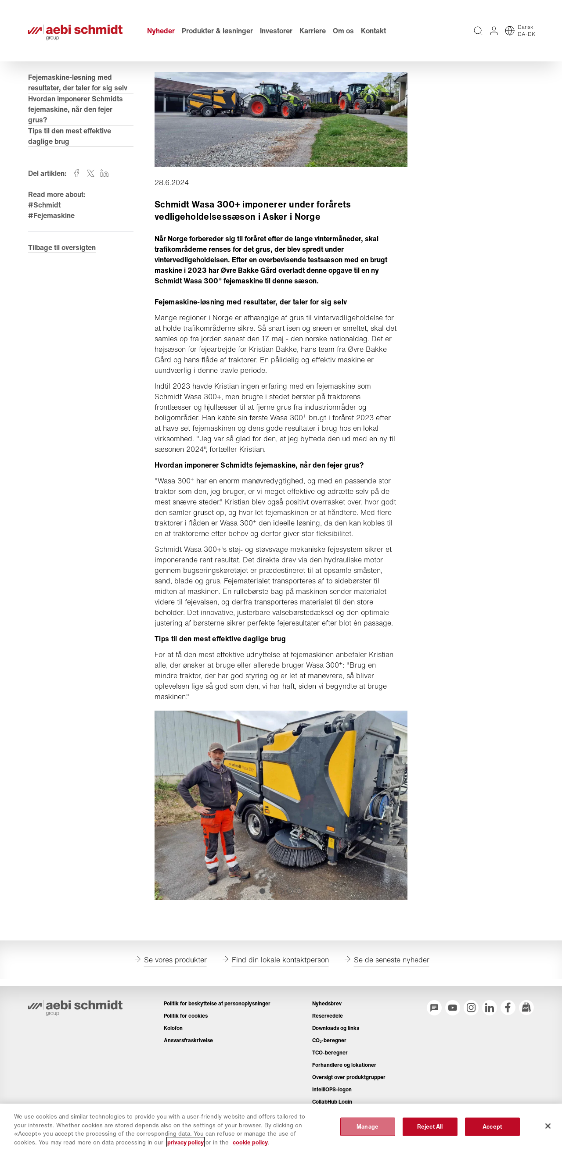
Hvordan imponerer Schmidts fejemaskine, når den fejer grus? (75, 109)
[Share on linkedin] (104, 173)
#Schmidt (44, 205)
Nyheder (161, 30)
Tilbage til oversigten (62, 247)
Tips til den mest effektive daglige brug (69, 136)
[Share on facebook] (76, 173)
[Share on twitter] (90, 173)
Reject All (430, 1131)
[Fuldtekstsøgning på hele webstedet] (478, 30)
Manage (367, 1131)
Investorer (276, 30)
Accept (492, 1131)
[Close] (548, 1131)
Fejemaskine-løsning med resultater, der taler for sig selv (78, 82)
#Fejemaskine (51, 215)
